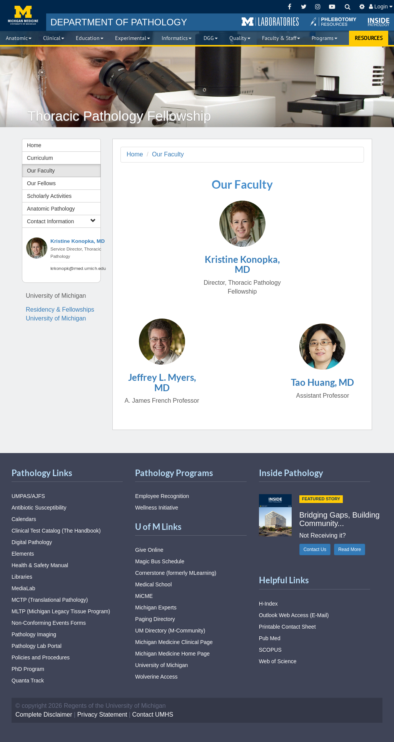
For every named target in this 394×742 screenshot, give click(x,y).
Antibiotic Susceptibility (39, 508)
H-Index (268, 604)
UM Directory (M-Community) (170, 630)
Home (34, 145)
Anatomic (19, 38)
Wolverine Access (156, 677)
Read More (349, 549)
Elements (23, 554)
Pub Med (269, 638)
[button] (270, 22)
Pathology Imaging (34, 634)
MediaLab (23, 588)
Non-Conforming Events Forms (49, 623)
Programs (324, 38)
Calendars (24, 519)
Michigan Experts (155, 607)
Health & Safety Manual (40, 565)
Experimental (132, 38)
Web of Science (278, 661)
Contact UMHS (153, 714)
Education (90, 38)
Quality (239, 38)
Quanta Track (28, 680)
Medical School (153, 584)
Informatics (177, 38)
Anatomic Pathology (51, 209)
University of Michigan (56, 318)
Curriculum (40, 158)
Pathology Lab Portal (37, 646)
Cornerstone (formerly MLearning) (175, 573)
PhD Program (28, 669)
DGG (211, 38)
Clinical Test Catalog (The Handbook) (56, 531)
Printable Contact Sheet (287, 627)
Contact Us (315, 549)
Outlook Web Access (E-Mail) (294, 615)
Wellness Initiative (156, 508)
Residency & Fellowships (60, 309)
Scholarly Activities (49, 196)
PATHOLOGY (118, 22)
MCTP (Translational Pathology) (50, 600)
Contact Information (61, 221)
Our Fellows (41, 183)
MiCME (144, 596)
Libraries (22, 577)
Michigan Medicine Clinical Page (174, 642)
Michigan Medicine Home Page (172, 654)
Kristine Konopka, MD (77, 241)
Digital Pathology (32, 542)
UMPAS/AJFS (28, 496)
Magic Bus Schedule (159, 561)
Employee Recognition (162, 496)
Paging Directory (155, 619)
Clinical (53, 38)
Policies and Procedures (41, 657)
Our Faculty (41, 171)
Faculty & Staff (281, 38)
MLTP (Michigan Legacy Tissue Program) (61, 611)
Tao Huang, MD (322, 382)
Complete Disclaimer (43, 714)
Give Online (149, 550)
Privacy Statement (102, 714)
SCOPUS (270, 650)
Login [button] (380, 6)
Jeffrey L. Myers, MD (162, 382)
